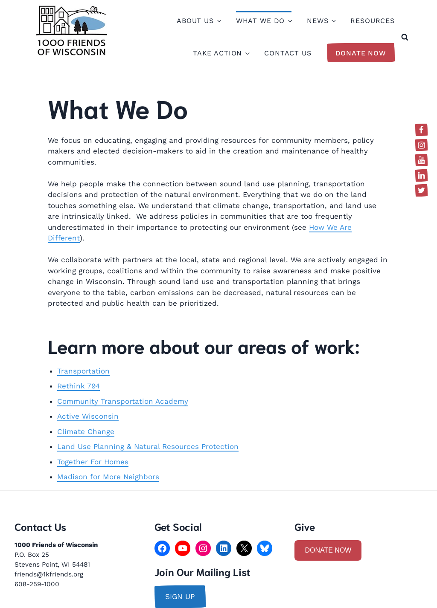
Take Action (221, 53)
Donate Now (361, 53)
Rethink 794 (78, 386)
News (321, 21)
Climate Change (85, 431)
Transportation (83, 371)
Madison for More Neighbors (108, 476)
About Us (199, 21)
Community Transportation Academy (122, 401)
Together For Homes (92, 461)
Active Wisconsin (88, 416)
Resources (372, 21)
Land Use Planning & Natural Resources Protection (148, 446)
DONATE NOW (328, 550)
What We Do (264, 21)
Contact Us (288, 53)
